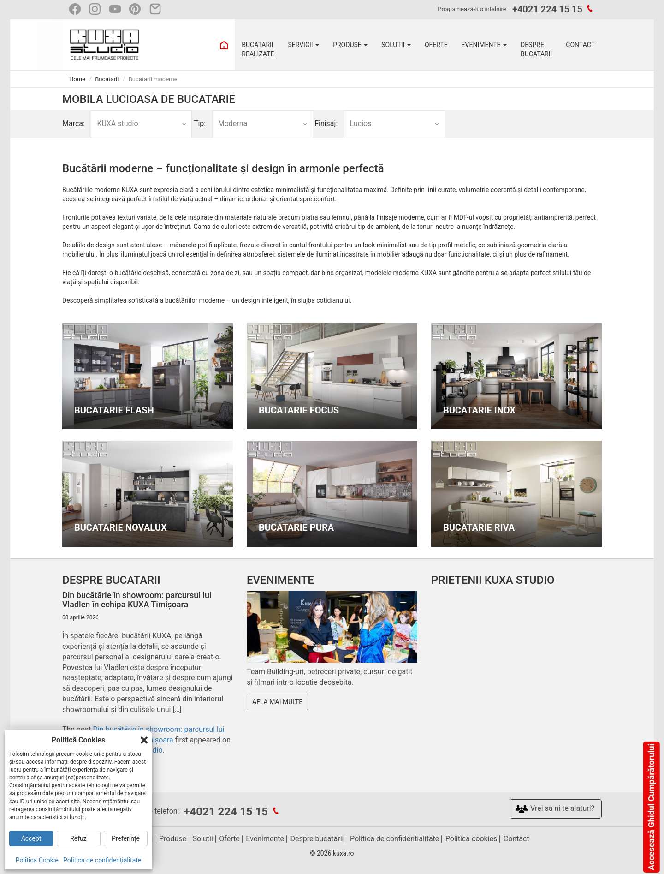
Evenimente (265, 838)
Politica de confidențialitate (102, 860)
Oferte (229, 838)
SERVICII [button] (303, 44)
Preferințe (126, 838)
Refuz (78, 838)
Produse (172, 838)
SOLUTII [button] (396, 44)
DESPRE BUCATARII (536, 49)
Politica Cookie (37, 860)
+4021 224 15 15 (547, 9)
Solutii (202, 838)
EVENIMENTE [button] (484, 44)
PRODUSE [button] (350, 44)
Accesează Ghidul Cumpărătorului (651, 807)
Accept (31, 838)
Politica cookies (471, 838)
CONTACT (580, 44)
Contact (516, 838)
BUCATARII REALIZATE (258, 49)
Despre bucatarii (317, 838)
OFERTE (436, 44)
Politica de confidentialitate (394, 838)
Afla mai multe (277, 702)
